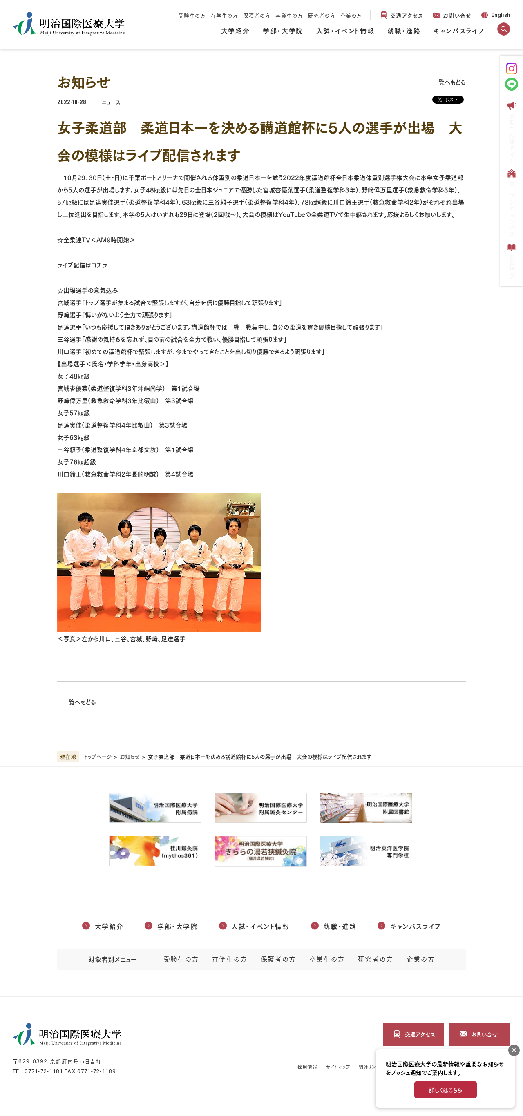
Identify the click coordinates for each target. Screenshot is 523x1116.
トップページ (98, 756)
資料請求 (511, 261)
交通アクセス (406, 15)
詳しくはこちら (445, 1089)
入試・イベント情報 (345, 30)
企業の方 (351, 15)
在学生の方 (224, 15)
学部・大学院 (283, 30)
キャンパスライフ (459, 30)
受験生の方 (192, 15)
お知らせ (130, 756)
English (495, 16)
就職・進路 (403, 30)
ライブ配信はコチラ (82, 264)
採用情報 (307, 1067)
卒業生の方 (289, 15)
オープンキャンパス (511, 202)
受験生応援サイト (511, 132)
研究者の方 (321, 15)
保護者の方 (256, 15)
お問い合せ (457, 15)
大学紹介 (235, 30)
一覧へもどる (449, 81)
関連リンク (369, 1067)
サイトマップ (338, 1067)
